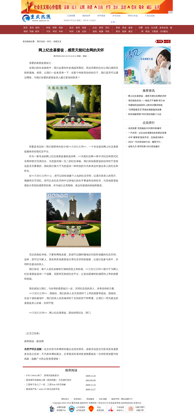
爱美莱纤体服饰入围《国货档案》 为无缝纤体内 (48, 380)
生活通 (154, 27)
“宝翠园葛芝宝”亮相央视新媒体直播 (144, 109)
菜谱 (101, 27)
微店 (130, 31)
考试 (55, 31)
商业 (148, 31)
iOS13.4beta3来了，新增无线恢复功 (42, 375)
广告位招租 (150, 16)
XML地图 (103, 399)
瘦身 (130, 27)
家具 (78, 27)
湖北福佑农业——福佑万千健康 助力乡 (146, 100)
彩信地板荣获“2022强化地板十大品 (144, 114)
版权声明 (115, 399)
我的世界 (86, 16)
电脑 (101, 31)
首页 (25, 27)
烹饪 (107, 27)
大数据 (155, 31)
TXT (131, 399)
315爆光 (164, 31)
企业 (95, 27)
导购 (31, 31)
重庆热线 (41, 41)
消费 (141, 27)
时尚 (71, 31)
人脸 (78, 31)
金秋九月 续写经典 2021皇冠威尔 (144, 146)
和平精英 (101, 16)
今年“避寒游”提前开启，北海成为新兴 (146, 137)
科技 (48, 27)
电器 (84, 27)
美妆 (124, 27)
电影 (61, 27)
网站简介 (65, 399)
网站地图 (125, 399)
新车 (37, 31)
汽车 (48, 31)
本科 (61, 31)
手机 (107, 31)
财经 (26, 31)
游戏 (95, 31)
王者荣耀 (71, 16)
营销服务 (90, 399)
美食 (118, 27)
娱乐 (71, 27)
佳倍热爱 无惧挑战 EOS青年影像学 (144, 128)
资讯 (32, 27)
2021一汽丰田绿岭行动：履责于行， (145, 142)
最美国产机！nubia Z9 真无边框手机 (43, 389)
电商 (124, 31)
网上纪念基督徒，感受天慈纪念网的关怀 (147, 96)
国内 (37, 27)
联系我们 (78, 399)
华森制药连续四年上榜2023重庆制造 (145, 105)
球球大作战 (133, 16)
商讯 (118, 31)
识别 (84, 31)
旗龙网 (40, 341)
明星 (55, 27)
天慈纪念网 (77, 146)
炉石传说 (116, 16)
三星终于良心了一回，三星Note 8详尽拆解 (46, 384)
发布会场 (163, 27)
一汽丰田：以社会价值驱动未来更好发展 (147, 133)
